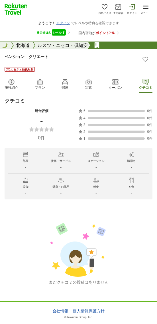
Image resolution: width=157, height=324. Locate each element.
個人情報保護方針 (89, 311)
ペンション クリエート (26, 56)
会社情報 (60, 311)
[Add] (145, 59)
